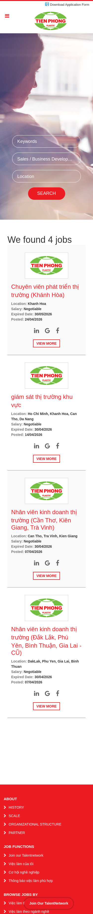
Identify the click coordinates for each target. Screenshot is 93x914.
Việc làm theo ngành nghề (29, 912)
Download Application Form (69, 4)
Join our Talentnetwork (26, 855)
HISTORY (16, 807)
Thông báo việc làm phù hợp (31, 881)
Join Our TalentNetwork (48, 903)
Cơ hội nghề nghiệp (24, 872)
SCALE (14, 816)
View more (46, 343)
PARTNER (17, 833)
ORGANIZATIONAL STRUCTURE (35, 824)
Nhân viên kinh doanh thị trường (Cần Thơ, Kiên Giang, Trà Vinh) (44, 520)
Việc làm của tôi (21, 864)
